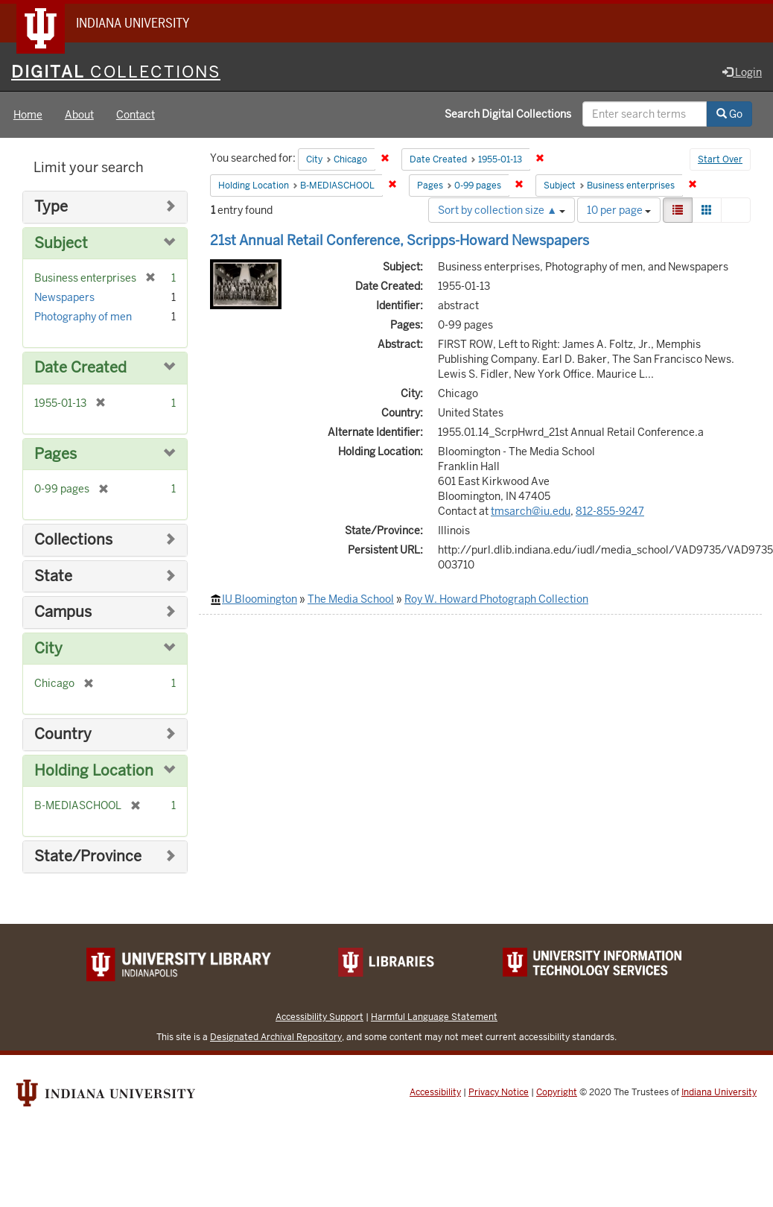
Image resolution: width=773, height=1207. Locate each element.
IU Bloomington (259, 599)
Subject (61, 243)
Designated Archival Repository (276, 1036)
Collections (73, 539)
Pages (55, 454)
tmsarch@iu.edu (530, 511)
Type (51, 206)
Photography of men (83, 316)
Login (742, 72)
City (48, 648)
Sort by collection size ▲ (501, 210)
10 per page (619, 210)
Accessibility (435, 1092)
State (53, 576)
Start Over (720, 159)
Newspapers (64, 297)
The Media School (351, 599)
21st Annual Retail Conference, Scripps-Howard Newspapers (399, 240)
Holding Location (93, 770)
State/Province (87, 856)
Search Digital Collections (508, 114)
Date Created (80, 367)
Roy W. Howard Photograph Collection (496, 599)
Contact (135, 114)
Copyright (556, 1092)
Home (27, 114)
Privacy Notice (498, 1092)
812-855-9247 (610, 511)
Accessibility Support (319, 1016)
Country (63, 734)
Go (729, 114)
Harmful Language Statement (434, 1016)
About (79, 114)
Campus (63, 612)
